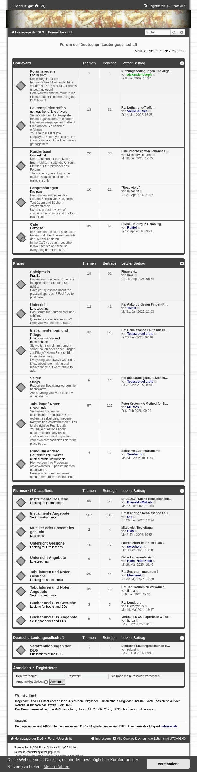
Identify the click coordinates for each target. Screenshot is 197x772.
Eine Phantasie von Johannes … (145, 151)
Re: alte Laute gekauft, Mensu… (144, 378)
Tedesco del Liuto (140, 334)
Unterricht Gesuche (47, 543)
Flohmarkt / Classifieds (33, 491)
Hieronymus (135, 606)
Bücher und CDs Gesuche (53, 603)
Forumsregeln (42, 71)
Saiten (35, 378)
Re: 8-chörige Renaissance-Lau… (146, 513)
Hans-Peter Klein (139, 561)
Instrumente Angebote (50, 513)
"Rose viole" (130, 187)
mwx (130, 275)
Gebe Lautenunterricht (138, 557)
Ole (129, 517)
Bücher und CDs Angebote (53, 617)
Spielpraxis (40, 272)
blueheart (134, 575)
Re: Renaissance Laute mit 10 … (145, 330)
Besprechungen (44, 188)
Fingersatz (129, 271)
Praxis (18, 263)
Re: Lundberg (131, 602)
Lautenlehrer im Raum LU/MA (143, 543)
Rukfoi (132, 228)
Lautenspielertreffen (48, 108)
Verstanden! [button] (168, 764)
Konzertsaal (40, 151)
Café (34, 224)
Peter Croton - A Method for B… (144, 403)
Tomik (131, 308)
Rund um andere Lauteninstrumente (47, 453)
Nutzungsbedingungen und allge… (147, 71)
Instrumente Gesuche (49, 499)
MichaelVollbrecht (139, 155)
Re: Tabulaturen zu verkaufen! (143, 587)
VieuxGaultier (137, 111)
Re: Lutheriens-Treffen (137, 107)
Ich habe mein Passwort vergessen (135, 676)
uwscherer (135, 546)
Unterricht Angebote (48, 558)
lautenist (133, 191)
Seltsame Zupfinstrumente (140, 451)
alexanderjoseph (139, 75)
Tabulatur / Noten (45, 404)
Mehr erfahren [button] (57, 767)
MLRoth (133, 407)
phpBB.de (54, 752)
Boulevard (22, 63)
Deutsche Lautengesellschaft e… (145, 646)
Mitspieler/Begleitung (137, 527)
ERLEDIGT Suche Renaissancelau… (148, 499)
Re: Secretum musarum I (139, 572)
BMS (130, 531)
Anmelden (22, 668)
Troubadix (134, 454)
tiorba (131, 591)
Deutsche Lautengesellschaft (38, 638)
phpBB (32, 747)
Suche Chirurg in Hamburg (141, 224)
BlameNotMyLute (140, 502)
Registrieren (46, 668)
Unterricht (39, 305)
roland (131, 649)
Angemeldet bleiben (32, 681)
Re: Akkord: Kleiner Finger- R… (144, 304)
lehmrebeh (169, 726)
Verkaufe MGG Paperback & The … (147, 617)
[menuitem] (40, 6)
